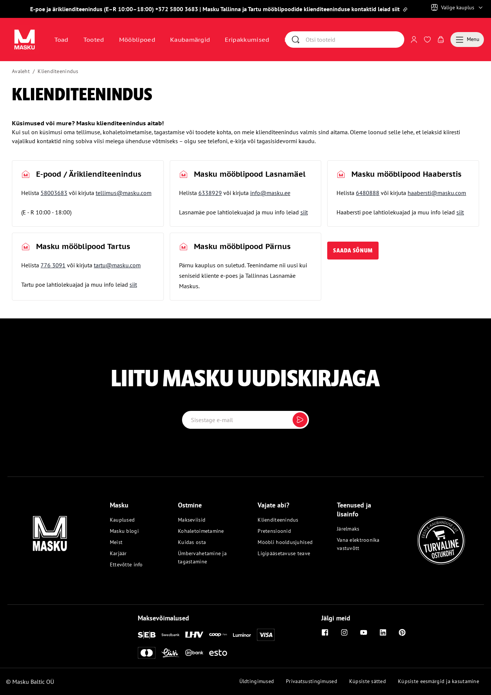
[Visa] (266, 635)
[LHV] (194, 635)
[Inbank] (194, 653)
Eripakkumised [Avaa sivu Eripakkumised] (247, 39)
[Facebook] (325, 632)
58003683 (54, 192)
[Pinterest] (402, 632)
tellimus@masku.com (124, 192)
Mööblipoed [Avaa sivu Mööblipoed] (137, 39)
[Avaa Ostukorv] (440, 39)
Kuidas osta (192, 542)
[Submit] (300, 419)
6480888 (367, 192)
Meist (116, 542)
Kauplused (122, 519)
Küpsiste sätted (367, 681)
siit (304, 212)
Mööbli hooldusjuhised (285, 542)
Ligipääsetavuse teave (284, 553)
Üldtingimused (256, 681)
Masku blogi (124, 531)
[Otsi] (355, 39)
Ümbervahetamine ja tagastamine (202, 557)
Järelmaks (348, 528)
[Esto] (218, 653)
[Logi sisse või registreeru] (414, 39)
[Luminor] (242, 635)
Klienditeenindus (58, 71)
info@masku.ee (270, 192)
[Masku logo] (50, 529)
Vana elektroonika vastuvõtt (358, 544)
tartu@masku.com (117, 265)
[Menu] (467, 39)
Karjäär (118, 553)
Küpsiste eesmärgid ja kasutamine (438, 681)
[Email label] (245, 420)
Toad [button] (61, 39)
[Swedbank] (170, 634)
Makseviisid (191, 519)
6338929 (210, 192)
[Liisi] (170, 652)
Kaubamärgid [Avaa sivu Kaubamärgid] (190, 39)
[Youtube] (363, 632)
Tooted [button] (93, 39)
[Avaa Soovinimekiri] (427, 39)
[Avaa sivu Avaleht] (24, 39)
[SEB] (147, 635)
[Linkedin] (383, 632)
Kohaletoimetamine (201, 531)
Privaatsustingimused (311, 681)
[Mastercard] (147, 653)
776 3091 (53, 265)
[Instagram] (344, 632)
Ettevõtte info (126, 564)
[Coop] (218, 634)
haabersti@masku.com (437, 192)
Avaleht (21, 71)
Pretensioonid (274, 531)
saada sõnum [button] (353, 250)
